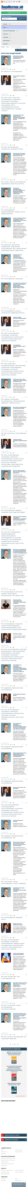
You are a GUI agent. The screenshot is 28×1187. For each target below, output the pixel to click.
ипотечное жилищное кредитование (9, 627)
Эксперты (3, 1178)
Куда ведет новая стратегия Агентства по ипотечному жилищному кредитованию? (20, 984)
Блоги (7, 46)
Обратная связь (18, 1151)
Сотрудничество (19, 1150)
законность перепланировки (18, 651)
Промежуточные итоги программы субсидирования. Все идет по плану (19, 889)
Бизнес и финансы (19, 1172)
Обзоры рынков (4, 1162)
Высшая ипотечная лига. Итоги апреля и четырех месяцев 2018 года (19, 154)
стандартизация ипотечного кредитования (10, 466)
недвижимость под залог (19, 943)
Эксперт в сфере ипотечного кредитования (19, 318)
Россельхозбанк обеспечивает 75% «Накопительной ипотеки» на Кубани (19, 601)
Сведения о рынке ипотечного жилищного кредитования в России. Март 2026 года (14, 1053)
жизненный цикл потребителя (7, 250)
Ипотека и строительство (7, 1170)
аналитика (11, 181)
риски (14, 248)
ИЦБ (25, 1036)
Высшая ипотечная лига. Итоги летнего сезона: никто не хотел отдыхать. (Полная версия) (19, 843)
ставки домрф (18, 108)
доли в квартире (16, 653)
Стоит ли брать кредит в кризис (19, 76)
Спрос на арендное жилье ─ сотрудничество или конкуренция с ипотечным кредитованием (20, 219)
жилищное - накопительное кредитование (10, 625)
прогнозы (23, 211)
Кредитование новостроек (7, 213)
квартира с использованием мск (8, 535)
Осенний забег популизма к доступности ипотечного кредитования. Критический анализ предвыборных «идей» (20, 285)
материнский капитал (15, 532)
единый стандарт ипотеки (17, 464)
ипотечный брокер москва (7, 106)
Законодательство (5, 1174)
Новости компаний (19, 1170)
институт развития (11, 1005)
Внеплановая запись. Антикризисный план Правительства (18, 57)
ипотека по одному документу (7, 808)
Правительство (7, 71)
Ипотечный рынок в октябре (18, 821)
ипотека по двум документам (7, 806)
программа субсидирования (7, 211)
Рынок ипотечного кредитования (8, 1009)
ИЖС (13, 595)
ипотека (5, 97)
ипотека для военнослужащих (7, 365)
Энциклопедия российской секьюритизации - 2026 (14, 1084)
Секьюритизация (5, 1172)
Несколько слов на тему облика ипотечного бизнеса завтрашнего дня (20, 380)
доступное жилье (11, 433)
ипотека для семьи (5, 367)
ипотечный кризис (5, 101)
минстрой (9, 1036)
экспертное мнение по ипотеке (15, 338)
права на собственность (6, 653)
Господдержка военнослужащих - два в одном (19, 346)
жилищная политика (15, 246)
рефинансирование (5, 183)
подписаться (21, 18)
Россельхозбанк (18, 623)
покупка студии (23, 649)
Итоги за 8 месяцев (8, 881)
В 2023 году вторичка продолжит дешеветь (18, 954)
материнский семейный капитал (8, 534)
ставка (22, 595)
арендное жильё (7, 244)
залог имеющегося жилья (6, 945)
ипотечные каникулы (11, 593)
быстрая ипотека (18, 808)
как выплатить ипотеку (19, 337)
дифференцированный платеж (17, 312)
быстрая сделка (4, 715)
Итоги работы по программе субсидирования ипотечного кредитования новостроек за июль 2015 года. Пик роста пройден (19, 726)
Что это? (15, 1185)
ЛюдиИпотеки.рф (16, 99)
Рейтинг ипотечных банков (7, 1163)
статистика (6, 181)
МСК (9, 532)
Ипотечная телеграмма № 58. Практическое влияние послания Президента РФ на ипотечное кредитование (20, 551)
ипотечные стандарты (6, 464)
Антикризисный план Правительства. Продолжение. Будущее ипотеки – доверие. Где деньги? (19, 117)
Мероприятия (18, 1180)
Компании (3, 1180)
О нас (2, 1150)
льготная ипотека (21, 103)
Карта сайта (4, 1151)
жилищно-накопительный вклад (19, 629)
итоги (14, 837)
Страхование (4, 1165)
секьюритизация (19, 278)
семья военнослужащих (20, 365)
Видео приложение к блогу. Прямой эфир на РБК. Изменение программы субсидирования (20, 754)
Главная (3, 46)
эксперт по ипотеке (5, 340)
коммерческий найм (5, 246)
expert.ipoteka (13, 340)
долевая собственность (6, 651)
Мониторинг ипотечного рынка (8, 1160)
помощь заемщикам (5, 105)
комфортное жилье (19, 250)
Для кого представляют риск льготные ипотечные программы (19, 471)
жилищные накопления (21, 248)
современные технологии (14, 402)
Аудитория (3, 1153)
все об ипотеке (4, 338)
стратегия (18, 1005)
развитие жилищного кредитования (9, 103)
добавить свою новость (14, 13)
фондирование (14, 149)
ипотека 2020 (4, 110)
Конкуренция (17, 211)
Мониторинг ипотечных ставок (8, 1158)
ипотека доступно (14, 335)
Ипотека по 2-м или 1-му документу (19, 788)
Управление (4, 593)
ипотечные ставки (15, 97)
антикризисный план (5, 149)
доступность (21, 183)
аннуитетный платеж (5, 312)
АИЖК (9, 97)
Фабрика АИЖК (12, 1038)
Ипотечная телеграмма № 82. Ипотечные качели (19, 408)
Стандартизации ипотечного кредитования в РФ (20, 440)
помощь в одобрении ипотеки (7, 108)
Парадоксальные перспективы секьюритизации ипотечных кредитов (18, 256)
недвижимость (18, 510)
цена (14, 978)
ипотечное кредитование (16, 71)
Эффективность (4, 402)
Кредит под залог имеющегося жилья (18, 924)
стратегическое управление (19, 401)
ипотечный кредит (14, 101)
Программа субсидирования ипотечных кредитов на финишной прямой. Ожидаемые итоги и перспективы (19, 190)
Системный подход (14, 399)
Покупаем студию (17, 633)
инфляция (17, 595)
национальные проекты (6, 595)
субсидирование (4, 512)
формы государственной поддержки (17, 512)
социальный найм (15, 244)
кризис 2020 (16, 106)
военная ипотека (11, 363)
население (21, 149)
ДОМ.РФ (13, 105)
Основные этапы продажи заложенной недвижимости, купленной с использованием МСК (19, 518)
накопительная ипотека (6, 629)
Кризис (5, 147)
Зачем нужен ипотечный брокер (19, 694)
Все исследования (20, 1096)
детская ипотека (14, 183)
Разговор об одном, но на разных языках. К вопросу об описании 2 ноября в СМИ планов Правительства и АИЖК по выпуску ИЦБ (19, 1016)
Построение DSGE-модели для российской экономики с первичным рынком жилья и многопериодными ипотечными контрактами (14, 1069)
